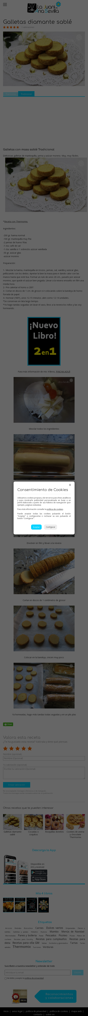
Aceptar (36, 527)
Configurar (50, 527)
